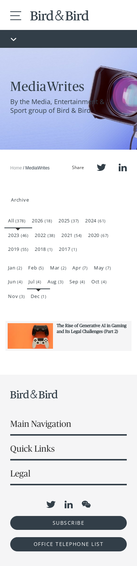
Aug (55, 281)
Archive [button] (20, 199)
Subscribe (69, 522)
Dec (38, 296)
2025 (68, 220)
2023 (18, 235)
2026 (42, 220)
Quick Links (32, 449)
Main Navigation (40, 424)
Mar (58, 267)
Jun (15, 281)
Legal (20, 473)
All (17, 220)
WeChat (86, 504)
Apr (79, 267)
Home (16, 168)
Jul (34, 281)
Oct (98, 281)
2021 (71, 235)
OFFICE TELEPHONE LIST (69, 543)
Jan (15, 267)
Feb (35, 267)
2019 (18, 249)
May (102, 267)
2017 (68, 249)
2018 (44, 249)
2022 (45, 235)
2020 (98, 235)
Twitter (101, 167)
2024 (95, 220)
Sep (77, 281)
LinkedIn (123, 167)
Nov (16, 296)
